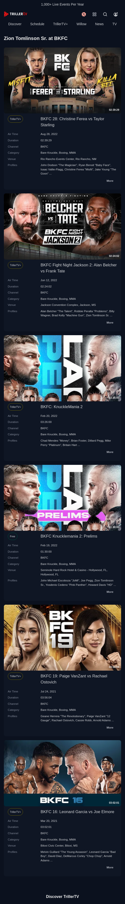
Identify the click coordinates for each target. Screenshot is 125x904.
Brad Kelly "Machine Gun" (68, 315)
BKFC (44, 146)
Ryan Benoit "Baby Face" (94, 165)
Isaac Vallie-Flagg (52, 169)
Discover (14, 24)
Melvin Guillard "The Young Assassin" (64, 851)
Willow (81, 24)
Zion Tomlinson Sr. (97, 315)
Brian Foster (78, 440)
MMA (72, 152)
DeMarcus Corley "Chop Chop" (82, 855)
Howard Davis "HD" (100, 584)
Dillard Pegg (95, 440)
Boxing (63, 152)
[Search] (105, 14)
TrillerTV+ (60, 24)
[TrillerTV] (15, 14)
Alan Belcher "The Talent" (57, 311)
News (99, 24)
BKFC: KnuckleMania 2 (62, 406)
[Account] (115, 14)
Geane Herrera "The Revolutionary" (63, 716)
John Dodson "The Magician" (59, 165)
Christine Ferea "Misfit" (78, 169)
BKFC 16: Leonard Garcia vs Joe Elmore (77, 811)
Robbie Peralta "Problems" (91, 311)
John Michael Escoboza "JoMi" (60, 580)
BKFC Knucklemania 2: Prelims (69, 536)
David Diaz (55, 855)
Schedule (37, 24)
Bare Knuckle (49, 152)
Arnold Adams (102, 720)
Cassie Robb (83, 720)
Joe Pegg (87, 580)
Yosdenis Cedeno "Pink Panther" (66, 584)
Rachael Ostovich (63, 720)
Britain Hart (70, 444)
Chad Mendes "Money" (55, 440)
